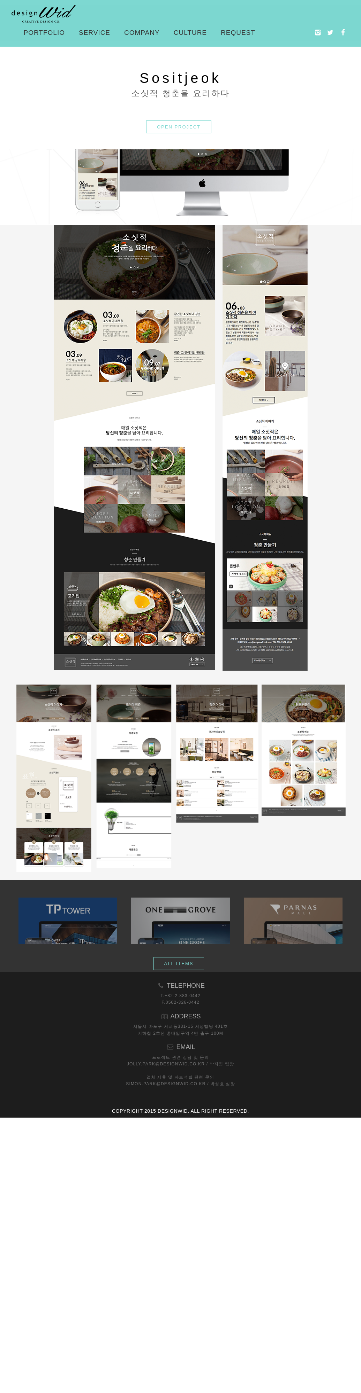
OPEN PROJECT (179, 305)
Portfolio (44, 32)
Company (142, 32)
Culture (190, 32)
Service (94, 32)
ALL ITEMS (179, 1205)
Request (238, 32)
